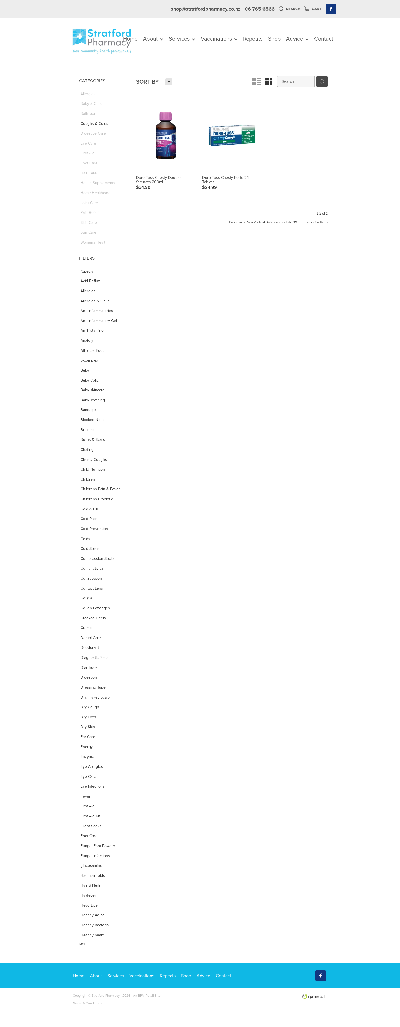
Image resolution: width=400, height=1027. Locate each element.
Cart (312, 8)
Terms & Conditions (87, 1003)
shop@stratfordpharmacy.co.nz (206, 9)
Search (290, 8)
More (84, 944)
